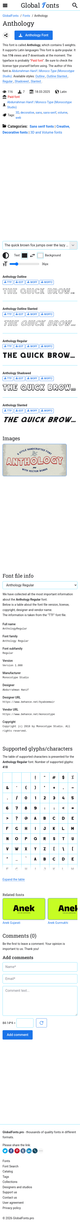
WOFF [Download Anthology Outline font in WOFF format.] (32, 282)
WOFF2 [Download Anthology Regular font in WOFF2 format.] (46, 346)
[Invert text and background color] (32, 255)
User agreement (13, 1202)
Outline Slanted (57, 76)
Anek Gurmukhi (58, 922)
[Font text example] (36, 245)
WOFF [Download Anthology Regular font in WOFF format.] (32, 346)
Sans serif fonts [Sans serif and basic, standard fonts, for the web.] (42, 126)
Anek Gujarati (11, 922)
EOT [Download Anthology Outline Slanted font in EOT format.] (19, 314)
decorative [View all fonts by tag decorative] (27, 112)
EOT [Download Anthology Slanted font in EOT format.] (19, 410)
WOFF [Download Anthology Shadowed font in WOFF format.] (32, 378)
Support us (10, 1192)
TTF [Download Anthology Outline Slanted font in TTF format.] (8, 314)
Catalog (8, 1171)
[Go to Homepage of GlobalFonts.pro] (11, 15)
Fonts (6, 1161)
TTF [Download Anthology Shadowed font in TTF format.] (8, 378)
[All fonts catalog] (27, 15)
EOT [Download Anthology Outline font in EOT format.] (19, 282)
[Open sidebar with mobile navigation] (5, 5)
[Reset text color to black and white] (6, 255)
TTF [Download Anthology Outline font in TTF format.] (8, 282)
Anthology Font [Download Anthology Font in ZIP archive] (33, 35)
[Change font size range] (24, 264)
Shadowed (22, 81)
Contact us (10, 1197)
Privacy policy (12, 1208)
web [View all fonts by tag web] (18, 117)
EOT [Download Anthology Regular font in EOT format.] (19, 346)
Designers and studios (17, 1187)
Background (49, 255)
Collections (10, 1182)
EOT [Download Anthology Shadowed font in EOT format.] (19, 378)
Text (21, 255)
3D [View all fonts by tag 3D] (17, 112)
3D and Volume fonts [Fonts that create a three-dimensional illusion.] (46, 132)
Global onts (40, 5)
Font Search (10, 1166)
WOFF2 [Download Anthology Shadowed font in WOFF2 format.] (46, 378)
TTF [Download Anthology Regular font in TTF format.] (8, 346)
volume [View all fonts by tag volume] (62, 112)
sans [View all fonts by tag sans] (39, 112)
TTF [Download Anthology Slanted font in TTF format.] (8, 410)
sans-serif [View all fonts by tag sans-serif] (49, 112)
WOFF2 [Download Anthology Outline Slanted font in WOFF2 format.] (46, 314)
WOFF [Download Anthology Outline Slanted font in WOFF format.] (32, 314)
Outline (40, 76)
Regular (8, 81)
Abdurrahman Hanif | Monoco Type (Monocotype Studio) (39, 104)
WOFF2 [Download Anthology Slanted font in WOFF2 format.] (46, 410)
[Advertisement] (40, 186)
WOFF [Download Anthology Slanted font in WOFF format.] (32, 410)
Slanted (36, 81)
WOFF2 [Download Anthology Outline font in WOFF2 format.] (46, 282)
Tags (6, 1176)
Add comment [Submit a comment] (17, 1035)
